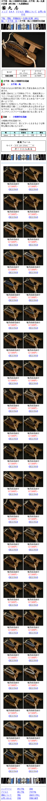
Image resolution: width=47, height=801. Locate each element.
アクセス (20, 11)
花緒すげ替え (34, 795)
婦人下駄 (20, 792)
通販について (31, 11)
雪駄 (19, 795)
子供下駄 (32, 792)
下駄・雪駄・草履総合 (11, 18)
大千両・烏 (12, 21)
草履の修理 (33, 798)
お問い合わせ (6, 798)
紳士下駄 (20, 789)
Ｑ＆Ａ (11, 11)
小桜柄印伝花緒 (20, 117)
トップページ (6, 789)
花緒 (31, 789)
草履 (19, 798)
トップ (4, 11)
